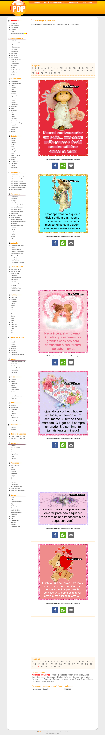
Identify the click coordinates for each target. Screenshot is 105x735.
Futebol (13, 427)
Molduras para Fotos (41, 675)
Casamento (14, 340)
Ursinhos (14, 398)
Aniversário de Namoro (18, 185)
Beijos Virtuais (15, 47)
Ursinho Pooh (15, 488)
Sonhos (13, 232)
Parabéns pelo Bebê (17, 354)
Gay (12, 504)
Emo (12, 499)
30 (86, 70)
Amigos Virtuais (16, 249)
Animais (13, 379)
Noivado (13, 350)
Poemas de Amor (16, 284)
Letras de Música (16, 219)
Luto (12, 108)
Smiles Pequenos (16, 396)
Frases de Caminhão (17, 205)
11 (65, 68)
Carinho (13, 91)
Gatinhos (13, 387)
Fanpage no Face (39, 2)
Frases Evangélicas (17, 211)
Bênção (13, 138)
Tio (12, 332)
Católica (13, 142)
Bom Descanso (16, 59)
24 (60, 70)
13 (74, 68)
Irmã (12, 307)
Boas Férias (14, 51)
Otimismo (14, 223)
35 (46, 73)
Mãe (12, 314)
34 (42, 73)
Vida (12, 238)
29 (82, 70)
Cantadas (14, 275)
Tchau (13, 74)
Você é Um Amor (16, 288)
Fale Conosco (87, 2)
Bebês (13, 381)
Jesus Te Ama (15, 155)
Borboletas (14, 407)
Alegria (13, 85)
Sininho (13, 482)
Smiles (13, 394)
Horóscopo (14, 506)
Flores (13, 385)
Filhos (13, 305)
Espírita (13, 149)
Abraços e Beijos (16, 43)
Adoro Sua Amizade (17, 245)
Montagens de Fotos (17, 33)
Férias (13, 344)
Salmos (13, 165)
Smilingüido (14, 484)
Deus (12, 146)
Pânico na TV (15, 372)
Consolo (13, 93)
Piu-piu (13, 475)
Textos (13, 236)
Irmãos (13, 312)
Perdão (13, 116)
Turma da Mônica (16, 486)
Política (13, 518)
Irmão (12, 310)
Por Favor (14, 72)
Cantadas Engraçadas (18, 361)
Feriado (13, 342)
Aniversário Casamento (18, 183)
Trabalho (13, 522)
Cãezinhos (14, 383)
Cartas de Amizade (17, 253)
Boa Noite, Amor (16, 269)
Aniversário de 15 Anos (18, 179)
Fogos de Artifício (16, 501)
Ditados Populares (17, 368)
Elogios (13, 102)
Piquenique (14, 454)
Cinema (13, 452)
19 (39, 70)
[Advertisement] (63, 44)
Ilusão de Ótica (15, 510)
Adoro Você (14, 81)
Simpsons (14, 480)
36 (50, 73)
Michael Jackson (16, 512)
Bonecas (13, 405)
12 (70, 68)
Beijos (13, 45)
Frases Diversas (16, 209)
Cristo (13, 144)
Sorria (13, 234)
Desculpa (14, 98)
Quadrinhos (14, 478)
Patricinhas (14, 417)
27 (73, 70)
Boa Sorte (14, 53)
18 (34, 70)
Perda (12, 114)
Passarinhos (15, 389)
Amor (12, 31)
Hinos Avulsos (15, 217)
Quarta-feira (14, 23)
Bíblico (13, 140)
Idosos (13, 508)
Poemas (13, 228)
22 (52, 70)
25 (65, 70)
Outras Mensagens (17, 225)
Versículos (14, 167)
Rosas (13, 392)
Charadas (14, 364)
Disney (13, 469)
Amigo (13, 247)
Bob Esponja (15, 465)
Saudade (13, 125)
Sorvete (13, 458)
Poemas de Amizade (17, 262)
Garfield (13, 471)
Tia (12, 330)
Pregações (14, 161)
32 (33, 73)
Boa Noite (14, 49)
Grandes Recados (16, 215)
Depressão (14, 96)
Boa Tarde (14, 55)
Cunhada (13, 299)
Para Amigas (15, 258)
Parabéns (14, 352)
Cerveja (13, 445)
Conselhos (14, 196)
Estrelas (13, 413)
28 (78, 70)
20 (43, 70)
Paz (12, 112)
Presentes (14, 118)
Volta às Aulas (15, 526)
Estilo (12, 411)
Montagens (73, 2)
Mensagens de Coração (18, 221)
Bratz (12, 467)
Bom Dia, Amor (15, 273)
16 (87, 68)
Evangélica (14, 151)
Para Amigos (15, 260)
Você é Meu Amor (16, 286)
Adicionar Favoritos (57, 2)
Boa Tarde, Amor (16, 271)
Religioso (14, 163)
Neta (12, 318)
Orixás (13, 159)
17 (91, 68)
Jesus (13, 153)
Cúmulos (13, 366)
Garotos (13, 429)
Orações (13, 157)
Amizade (13, 29)
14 (78, 68)
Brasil (12, 497)
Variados (13, 524)
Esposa (13, 303)
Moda (12, 415)
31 (91, 70)
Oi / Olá (13, 68)
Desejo (13, 100)
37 (55, 73)
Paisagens (14, 514)
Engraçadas (14, 370)
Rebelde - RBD (15, 520)
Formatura (14, 346)
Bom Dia (13, 61)
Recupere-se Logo (17, 123)
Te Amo (13, 131)
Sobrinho (14, 326)
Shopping (14, 420)
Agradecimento (16, 83)
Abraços (13, 40)
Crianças (13, 200)
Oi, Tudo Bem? (15, 70)
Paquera (13, 281)
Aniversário (14, 27)
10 (61, 68)
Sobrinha (13, 324)
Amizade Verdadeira (17, 251)
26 (69, 70)
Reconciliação (15, 121)
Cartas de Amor (16, 277)
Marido (13, 316)
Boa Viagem (14, 57)
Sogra (13, 328)
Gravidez (13, 348)
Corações (14, 409)
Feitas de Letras (16, 203)
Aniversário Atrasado (17, 177)
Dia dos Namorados (81, 677)
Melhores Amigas (16, 256)
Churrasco (14, 450)
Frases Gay (14, 213)
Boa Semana (15, 25)
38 (59, 73)
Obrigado (14, 65)
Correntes (14, 198)
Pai (12, 322)
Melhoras (14, 110)
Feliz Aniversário (16, 189)
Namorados (14, 279)
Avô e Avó (14, 297)
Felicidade (14, 106)
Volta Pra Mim (15, 290)
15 (83, 68)
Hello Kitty (14, 473)
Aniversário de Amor (17, 181)
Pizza (12, 456)
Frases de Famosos (17, 207)
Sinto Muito (14, 127)
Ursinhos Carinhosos (17, 490)
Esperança (14, 104)
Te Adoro (13, 129)
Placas (13, 516)
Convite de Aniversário (18, 187)
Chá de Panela (15, 447)
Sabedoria (14, 230)
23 (56, 70)
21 (47, 70)
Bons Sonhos (15, 63)
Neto (12, 320)
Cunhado (13, 301)
